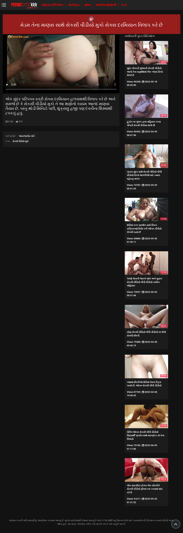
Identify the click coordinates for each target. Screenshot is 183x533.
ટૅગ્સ (124, 5)
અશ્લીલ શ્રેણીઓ (106, 5)
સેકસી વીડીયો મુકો (20, 141)
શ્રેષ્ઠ (87, 5)
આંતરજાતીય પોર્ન (26, 136)
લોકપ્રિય (74, 5)
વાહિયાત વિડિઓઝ (52, 5)
